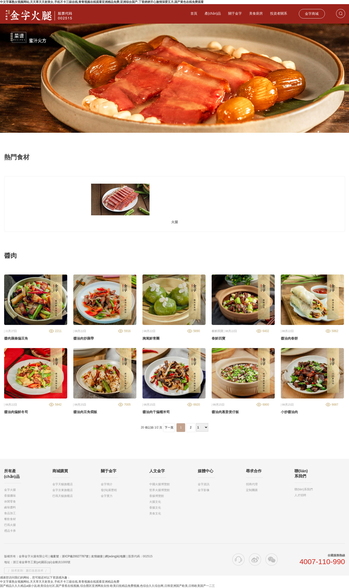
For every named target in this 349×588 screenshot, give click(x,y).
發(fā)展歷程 (109, 490)
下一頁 (169, 427)
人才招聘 (300, 495)
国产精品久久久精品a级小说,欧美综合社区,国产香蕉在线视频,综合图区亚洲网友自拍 (54, 586)
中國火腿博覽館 (159, 484)
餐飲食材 (10, 519)
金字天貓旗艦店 (62, 484)
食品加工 (10, 513)
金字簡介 (107, 484)
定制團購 (252, 490)
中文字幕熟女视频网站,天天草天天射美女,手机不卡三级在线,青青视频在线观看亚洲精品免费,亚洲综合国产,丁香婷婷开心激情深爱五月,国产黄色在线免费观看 (102, 2)
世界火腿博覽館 (159, 490)
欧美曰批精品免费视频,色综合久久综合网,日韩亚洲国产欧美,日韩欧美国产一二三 (162, 586)
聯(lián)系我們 (303, 489)
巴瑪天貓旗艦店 (62, 496)
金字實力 (107, 496)
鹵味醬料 (10, 507)
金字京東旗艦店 (62, 490)
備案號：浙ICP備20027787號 (69, 556)
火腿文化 (155, 501)
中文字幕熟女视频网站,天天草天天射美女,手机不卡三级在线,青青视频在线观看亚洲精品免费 (59, 581)
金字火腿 (10, 490)
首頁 (193, 13)
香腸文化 (155, 507)
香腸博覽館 (156, 496)
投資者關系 (278, 13)
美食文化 (155, 513)
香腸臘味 (10, 495)
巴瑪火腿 (10, 525)
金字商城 (312, 14)
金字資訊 (203, 484)
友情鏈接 (97, 556)
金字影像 (203, 490)
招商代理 (252, 484)
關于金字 (235, 13)
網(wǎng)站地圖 (115, 556)
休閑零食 (10, 501)
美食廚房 (256, 13)
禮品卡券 (10, 530)
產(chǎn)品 (213, 13)
